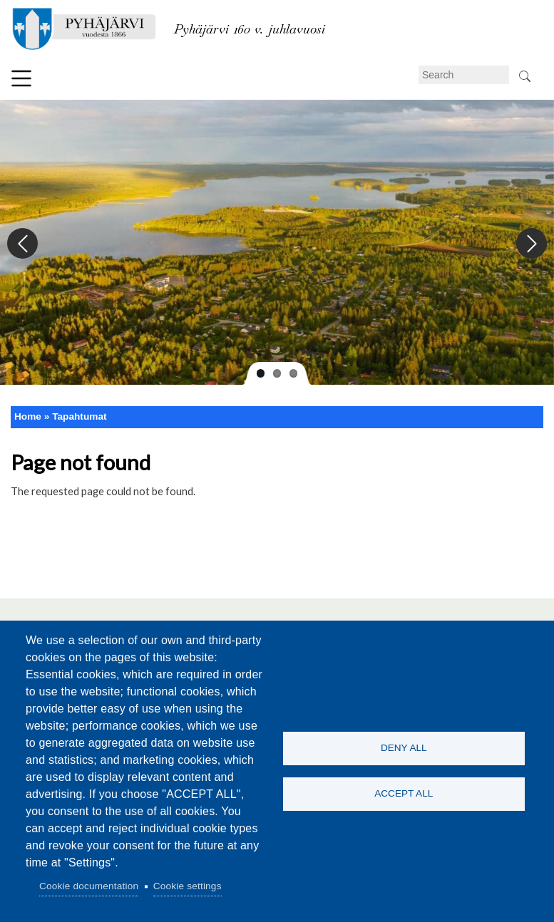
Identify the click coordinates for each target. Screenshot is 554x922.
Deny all (404, 747)
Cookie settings (187, 886)
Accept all (403, 794)
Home (27, 416)
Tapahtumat (79, 416)
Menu (21, 78)
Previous (23, 244)
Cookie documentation (88, 886)
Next (531, 244)
